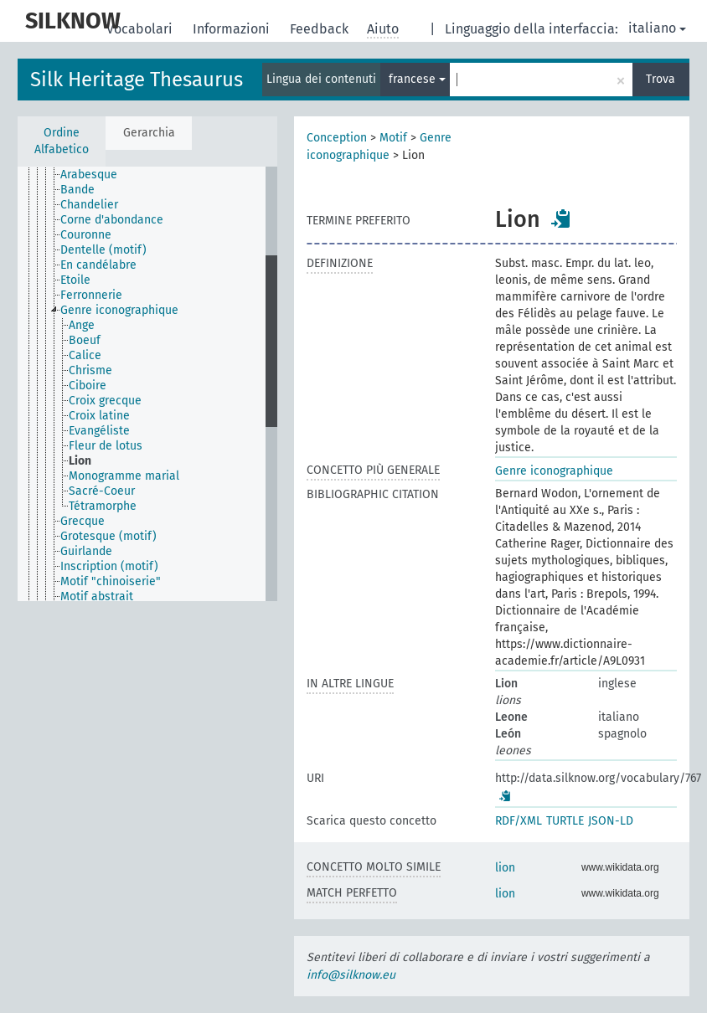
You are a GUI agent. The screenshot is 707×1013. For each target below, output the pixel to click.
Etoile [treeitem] (75, 280)
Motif (393, 138)
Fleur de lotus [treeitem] (105, 446)
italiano (657, 28)
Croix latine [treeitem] (99, 416)
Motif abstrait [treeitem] (96, 596)
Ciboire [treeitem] (87, 385)
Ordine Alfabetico (61, 141)
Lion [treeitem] (80, 461)
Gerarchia (149, 133)
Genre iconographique (554, 471)
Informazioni (233, 29)
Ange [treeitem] (82, 325)
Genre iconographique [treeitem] (119, 310)
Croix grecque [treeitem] (105, 400)
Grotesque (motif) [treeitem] (108, 536)
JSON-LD (610, 821)
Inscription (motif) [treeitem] (109, 566)
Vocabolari (141, 29)
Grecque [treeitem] (82, 521)
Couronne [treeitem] (85, 235)
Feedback (321, 29)
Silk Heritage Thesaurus (136, 79)
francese (417, 79)
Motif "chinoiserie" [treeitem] (110, 581)
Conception (337, 138)
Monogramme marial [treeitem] (124, 476)
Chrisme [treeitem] (90, 370)
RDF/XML (518, 821)
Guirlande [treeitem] (86, 551)
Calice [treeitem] (85, 355)
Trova (660, 79)
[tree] (147, 384)
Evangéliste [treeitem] (99, 431)
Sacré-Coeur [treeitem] (102, 491)
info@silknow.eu (351, 975)
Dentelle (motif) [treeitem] (103, 250)
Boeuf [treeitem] (85, 340)
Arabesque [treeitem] (88, 174)
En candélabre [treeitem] (98, 265)
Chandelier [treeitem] (89, 205)
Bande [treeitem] (77, 190)
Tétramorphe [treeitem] (103, 506)
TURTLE (565, 821)
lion (505, 868)
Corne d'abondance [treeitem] (111, 220)
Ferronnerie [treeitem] (91, 295)
